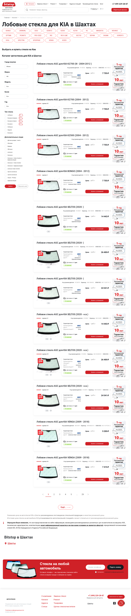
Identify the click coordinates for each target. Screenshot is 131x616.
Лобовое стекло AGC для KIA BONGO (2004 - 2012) (63, 171)
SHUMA (105, 35)
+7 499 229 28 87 (120, 4)
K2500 (63, 31)
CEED (36, 31)
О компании (46, 596)
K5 (87, 31)
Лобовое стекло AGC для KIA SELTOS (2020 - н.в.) (62, 314)
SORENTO (120, 35)
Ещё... (65, 507)
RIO (51, 35)
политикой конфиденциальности (114, 572)
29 (83, 494)
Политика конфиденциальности (14, 610)
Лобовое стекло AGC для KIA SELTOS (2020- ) (60, 207)
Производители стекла (90, 4)
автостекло (11, 599)
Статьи (44, 606)
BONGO (8, 31)
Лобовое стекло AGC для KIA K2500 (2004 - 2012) (63, 135)
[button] (11, 543)
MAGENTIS (99, 31)
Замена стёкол (42, 4)
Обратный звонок (120, 10)
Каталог (31, 4)
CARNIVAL (22, 31)
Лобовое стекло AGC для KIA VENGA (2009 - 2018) (63, 422)
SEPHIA (92, 35)
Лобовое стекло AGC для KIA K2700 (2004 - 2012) (63, 99)
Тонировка (62, 4)
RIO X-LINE (64, 35)
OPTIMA (8, 35)
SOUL (7, 40)
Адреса (44, 603)
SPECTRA (21, 40)
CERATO (49, 31)
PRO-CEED (37, 35)
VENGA (51, 40)
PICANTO (23, 35)
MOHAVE (115, 31)
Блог (101, 4)
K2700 (75, 31)
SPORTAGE (36, 40)
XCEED (64, 40)
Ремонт (53, 4)
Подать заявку (115, 567)
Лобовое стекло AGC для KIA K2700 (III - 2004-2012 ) (64, 64)
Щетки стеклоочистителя (64, 606)
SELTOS (78, 35)
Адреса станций (75, 4)
